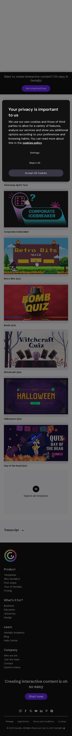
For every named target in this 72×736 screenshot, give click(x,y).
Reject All (34, 162)
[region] (36, 141)
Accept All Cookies (36, 172)
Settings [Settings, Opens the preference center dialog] (35, 152)
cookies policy (32, 142)
